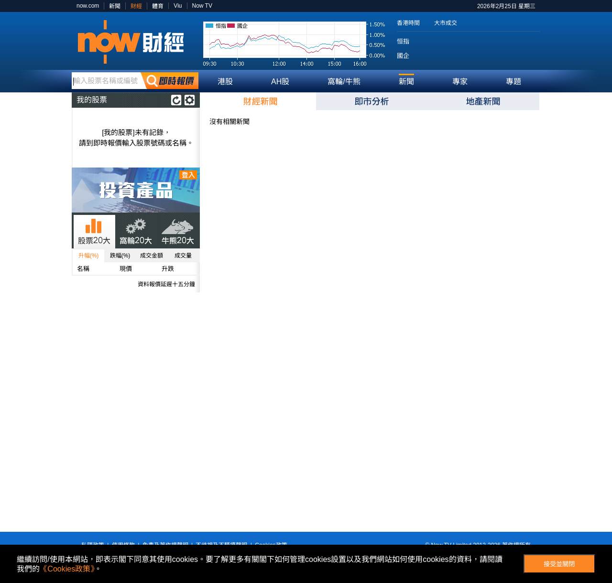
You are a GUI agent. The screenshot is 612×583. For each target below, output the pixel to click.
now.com (87, 5)
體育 (158, 6)
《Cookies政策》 (67, 569)
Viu (178, 5)
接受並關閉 (559, 564)
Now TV (202, 5)
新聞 (114, 6)
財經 (136, 6)
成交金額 (151, 255)
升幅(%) (88, 255)
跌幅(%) (120, 255)
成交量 (183, 255)
